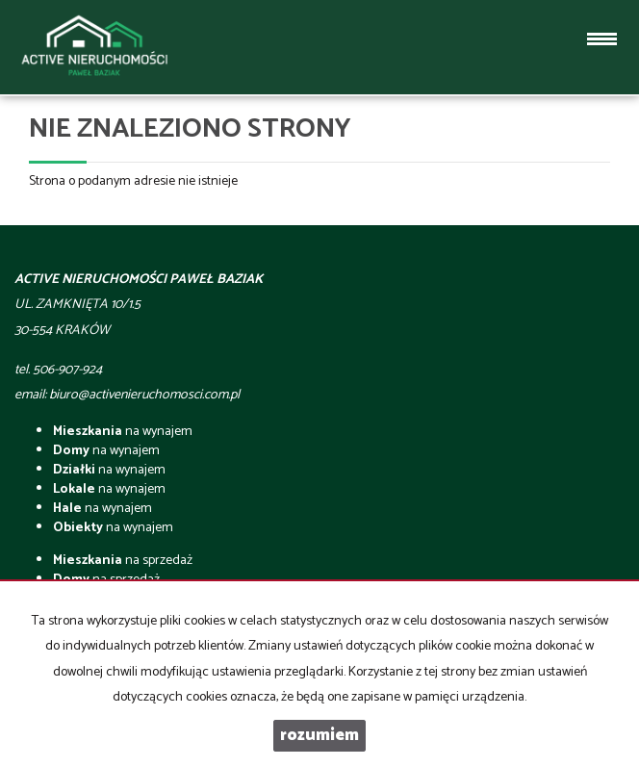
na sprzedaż (122, 561)
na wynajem (122, 432)
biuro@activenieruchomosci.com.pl (144, 395)
